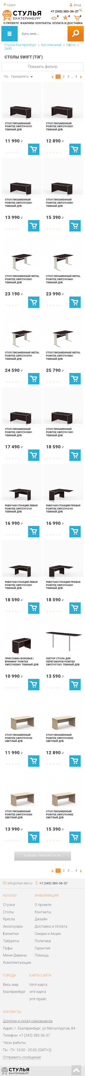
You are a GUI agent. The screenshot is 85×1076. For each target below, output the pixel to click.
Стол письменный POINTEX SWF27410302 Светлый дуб (18, 814)
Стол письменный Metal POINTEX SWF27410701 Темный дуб (22, 355)
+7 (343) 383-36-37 (65, 11)
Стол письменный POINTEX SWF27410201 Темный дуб (59, 126)
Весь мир (11, 984)
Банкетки (11, 933)
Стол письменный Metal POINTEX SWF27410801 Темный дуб (63, 355)
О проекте (11, 23)
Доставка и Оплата (51, 926)
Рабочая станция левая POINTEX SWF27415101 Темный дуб (21, 508)
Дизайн (41, 919)
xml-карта (37, 992)
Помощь (42, 955)
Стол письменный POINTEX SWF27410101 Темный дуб (18, 126)
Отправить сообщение (22, 1057)
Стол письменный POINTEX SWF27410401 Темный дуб (59, 202)
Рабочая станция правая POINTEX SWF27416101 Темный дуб (63, 508)
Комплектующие (17, 962)
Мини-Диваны (15, 955)
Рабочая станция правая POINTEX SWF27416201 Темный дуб (63, 585)
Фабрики (27, 23)
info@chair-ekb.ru (19, 883)
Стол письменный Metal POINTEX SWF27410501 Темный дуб (22, 279)
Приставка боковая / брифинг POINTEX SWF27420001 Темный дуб (22, 661)
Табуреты (11, 941)
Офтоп (71, 45)
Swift (8, 48)
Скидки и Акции (48, 933)
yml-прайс (37, 999)
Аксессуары (13, 926)
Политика (43, 941)
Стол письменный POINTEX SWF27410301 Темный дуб (18, 202)
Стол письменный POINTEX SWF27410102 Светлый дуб (18, 738)
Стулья (9, 905)
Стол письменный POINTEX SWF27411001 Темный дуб (59, 432)
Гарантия (42, 948)
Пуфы (8, 948)
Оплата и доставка (67, 23)
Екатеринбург (14, 992)
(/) (42, 856)
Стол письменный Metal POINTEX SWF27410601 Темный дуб (63, 279)
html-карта (38, 984)
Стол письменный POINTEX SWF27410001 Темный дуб (18, 432)
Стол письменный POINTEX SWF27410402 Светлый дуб (59, 814)
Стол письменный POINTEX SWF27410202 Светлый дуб (59, 738)
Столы (8, 912)
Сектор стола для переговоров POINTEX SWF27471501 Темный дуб (63, 661)
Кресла (9, 919)
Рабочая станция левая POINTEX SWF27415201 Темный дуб (21, 585)
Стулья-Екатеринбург (20, 45)
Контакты (43, 23)
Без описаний (51, 45)
